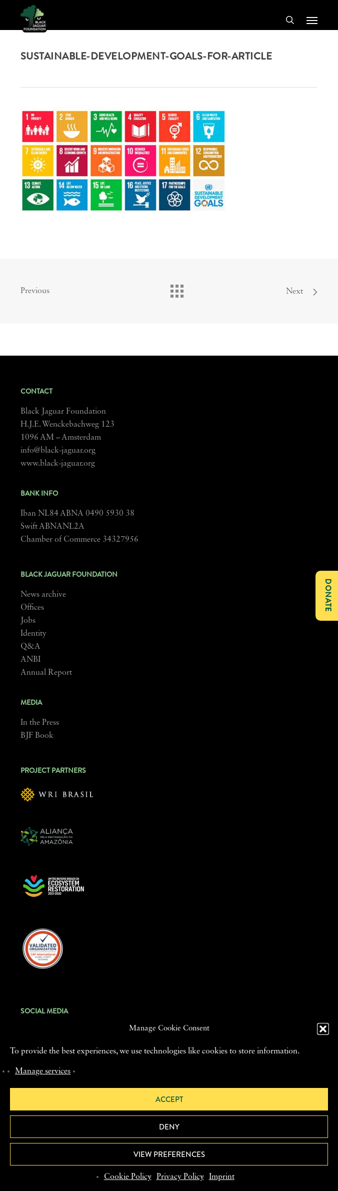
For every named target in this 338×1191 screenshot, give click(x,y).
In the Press (39, 723)
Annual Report (46, 673)
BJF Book (37, 736)
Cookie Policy (128, 1177)
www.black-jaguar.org (57, 464)
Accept (169, 1099)
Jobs (28, 621)
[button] (323, 1029)
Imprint (221, 1177)
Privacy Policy (180, 1177)
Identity (33, 634)
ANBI (30, 660)
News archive (43, 595)
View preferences (169, 1154)
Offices (32, 608)
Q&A (30, 647)
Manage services (42, 1071)
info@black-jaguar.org (58, 451)
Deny (169, 1126)
